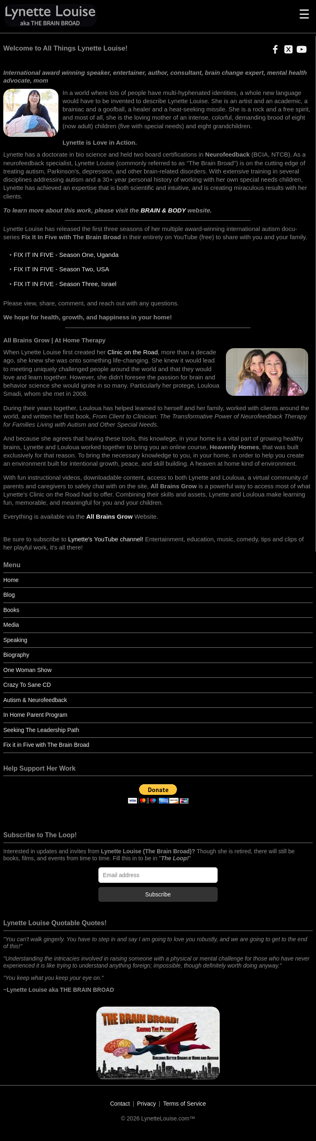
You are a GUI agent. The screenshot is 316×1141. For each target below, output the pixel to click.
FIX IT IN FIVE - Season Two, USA (61, 269)
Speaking (15, 640)
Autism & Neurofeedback (35, 700)
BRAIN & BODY (163, 210)
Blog (9, 594)
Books (11, 610)
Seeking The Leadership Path (41, 730)
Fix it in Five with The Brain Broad (46, 744)
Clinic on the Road (132, 352)
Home (11, 580)
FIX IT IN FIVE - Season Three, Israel (65, 283)
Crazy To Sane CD (27, 684)
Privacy (146, 1103)
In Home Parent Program (35, 714)
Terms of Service (184, 1103)
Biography (16, 654)
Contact (120, 1103)
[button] (273, 52)
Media (11, 624)
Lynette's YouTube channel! (106, 539)
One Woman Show (27, 670)
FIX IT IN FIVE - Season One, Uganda (66, 254)
